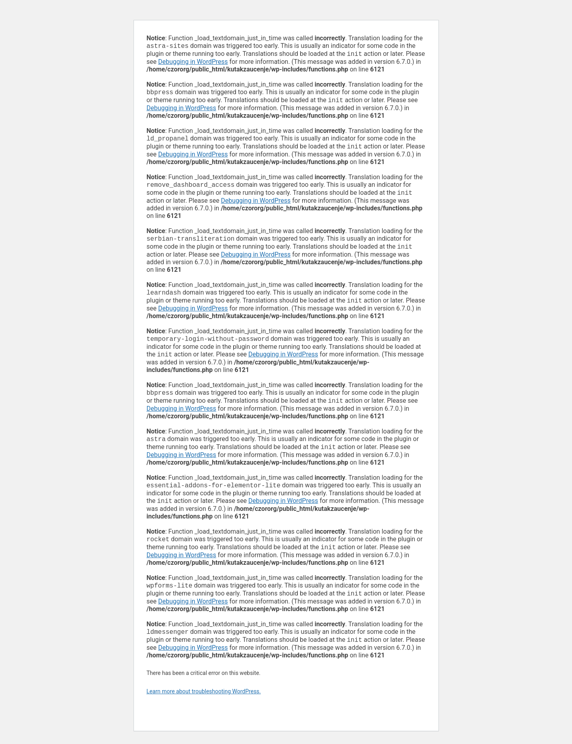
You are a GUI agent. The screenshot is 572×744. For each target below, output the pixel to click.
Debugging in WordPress (193, 63)
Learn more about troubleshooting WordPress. (204, 712)
